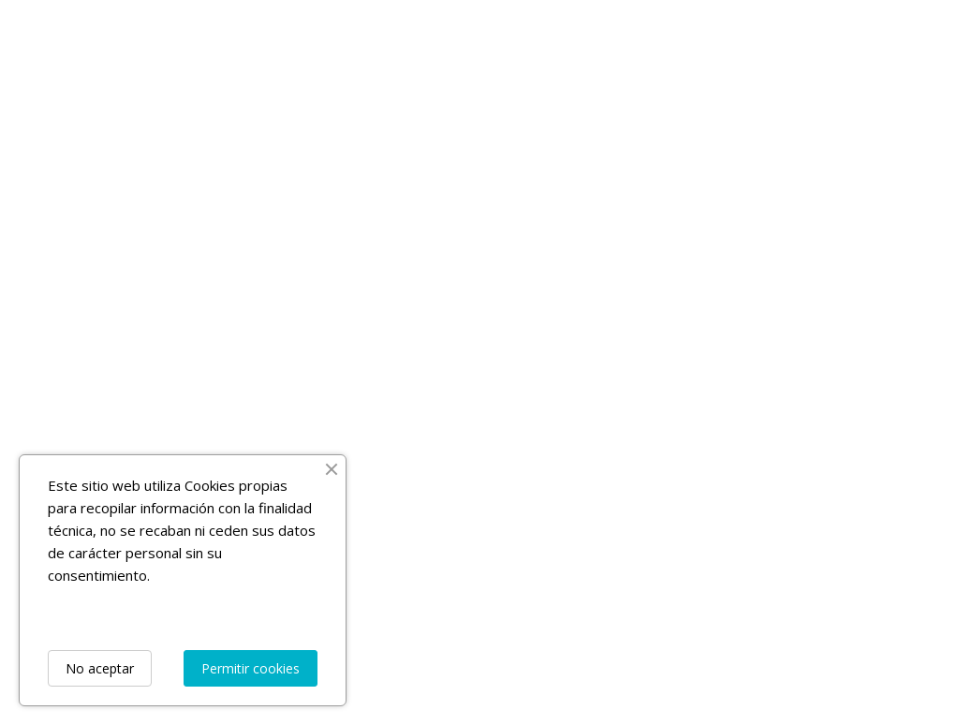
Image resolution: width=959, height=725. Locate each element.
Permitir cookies (250, 668)
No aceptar (100, 668)
